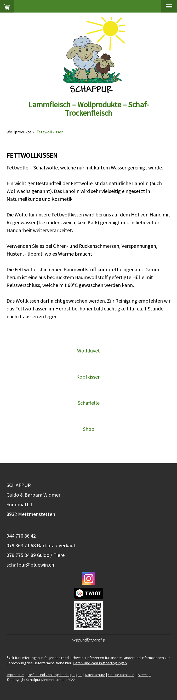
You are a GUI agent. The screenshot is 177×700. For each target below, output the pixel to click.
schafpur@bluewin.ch (30, 564)
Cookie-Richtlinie (121, 674)
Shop (88, 429)
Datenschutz (95, 674)
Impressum (15, 674)
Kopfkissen (88, 376)
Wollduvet (88, 350)
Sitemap (144, 674)
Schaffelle (89, 402)
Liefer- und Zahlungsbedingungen (100, 663)
